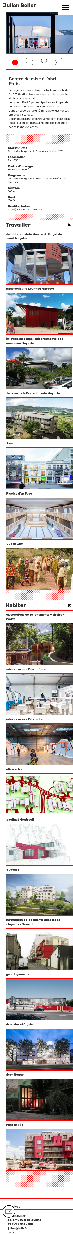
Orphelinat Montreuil (18, 819)
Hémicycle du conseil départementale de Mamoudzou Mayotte (33, 341)
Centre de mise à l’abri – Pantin (26, 719)
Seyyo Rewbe (13, 543)
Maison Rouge (13, 1074)
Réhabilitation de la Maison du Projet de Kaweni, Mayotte (32, 236)
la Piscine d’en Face (17, 493)
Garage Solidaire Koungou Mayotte (28, 288)
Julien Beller (19, 5)
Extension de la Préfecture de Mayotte (31, 393)
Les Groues (11, 869)
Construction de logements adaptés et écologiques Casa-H (31, 922)
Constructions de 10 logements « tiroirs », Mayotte (34, 617)
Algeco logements (16, 974)
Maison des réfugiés (18, 1024)
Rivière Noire (12, 769)
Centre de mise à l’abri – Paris (24, 669)
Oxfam (8, 443)
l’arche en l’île (13, 1125)
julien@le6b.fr (17, 1228)
